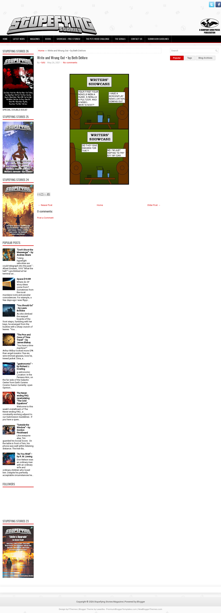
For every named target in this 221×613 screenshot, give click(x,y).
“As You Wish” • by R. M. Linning (24, 455)
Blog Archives (205, 58)
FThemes (73, 609)
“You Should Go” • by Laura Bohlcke (25, 308)
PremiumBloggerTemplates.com (121, 609)
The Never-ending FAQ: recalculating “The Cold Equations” (23, 398)
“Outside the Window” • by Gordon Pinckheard (23, 429)
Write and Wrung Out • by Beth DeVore (62, 57)
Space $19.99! (24, 279)
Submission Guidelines (158, 38)
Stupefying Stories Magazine (108, 601)
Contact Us (136, 38)
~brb (42, 62)
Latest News (19, 38)
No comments (70, 62)
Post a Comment (45, 217)
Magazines (35, 38)
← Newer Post (45, 205)
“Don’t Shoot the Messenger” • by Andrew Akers (25, 252)
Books (48, 38)
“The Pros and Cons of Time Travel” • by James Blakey (24, 338)
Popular (177, 58)
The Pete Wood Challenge (97, 38)
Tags (189, 58)
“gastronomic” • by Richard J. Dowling (25, 366)
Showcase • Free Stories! (68, 38)
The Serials (120, 38)
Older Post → (153, 205)
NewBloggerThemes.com (150, 609)
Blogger (141, 601)
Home (5, 38)
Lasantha (101, 609)
